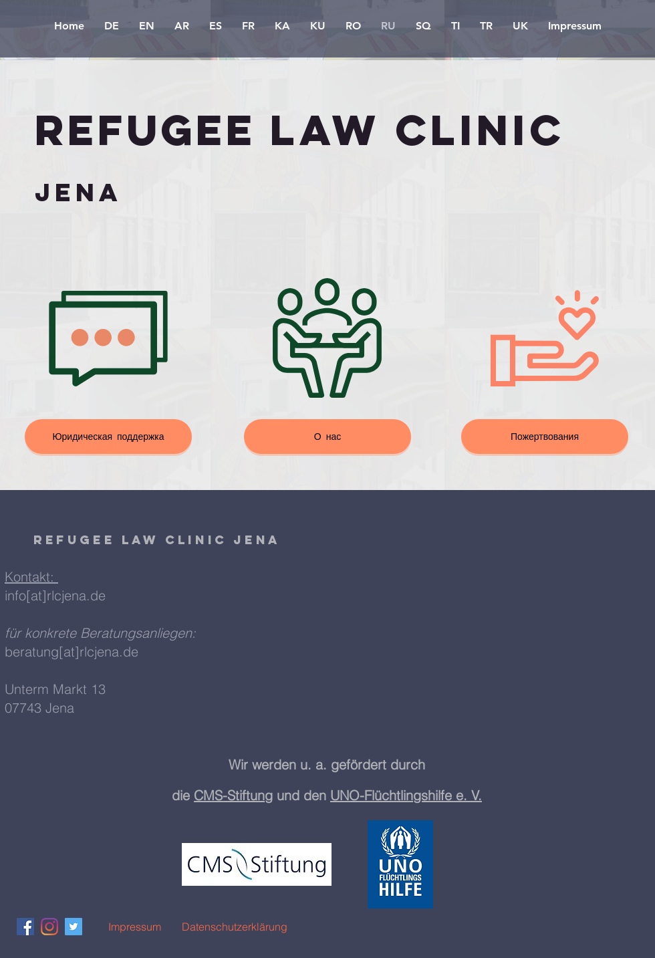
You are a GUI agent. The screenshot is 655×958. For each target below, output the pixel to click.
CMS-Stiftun (229, 795)
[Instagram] (49, 926)
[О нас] (327, 436)
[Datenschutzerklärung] (234, 926)
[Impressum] (134, 926)
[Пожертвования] (544, 436)
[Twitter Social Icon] (73, 926)
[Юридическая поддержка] (108, 436)
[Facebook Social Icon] (25, 926)
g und (284, 795)
